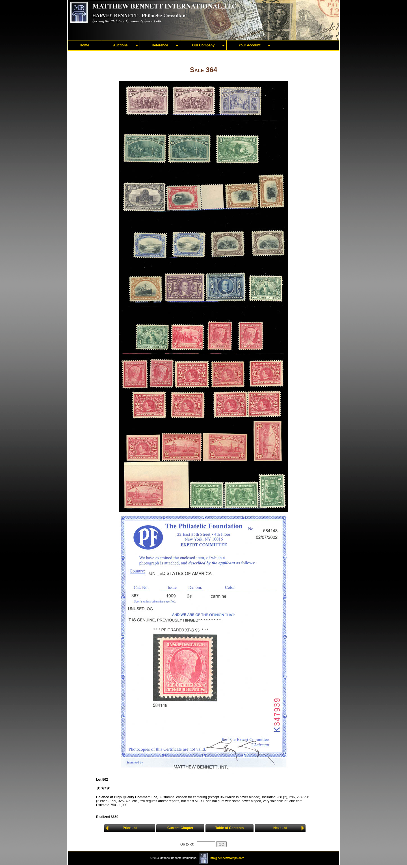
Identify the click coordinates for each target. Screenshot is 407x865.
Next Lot (280, 828)
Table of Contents (229, 828)
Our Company (203, 45)
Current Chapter (180, 828)
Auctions (120, 45)
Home (84, 45)
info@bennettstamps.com (227, 858)
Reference (160, 45)
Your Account (249, 45)
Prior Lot (130, 828)
